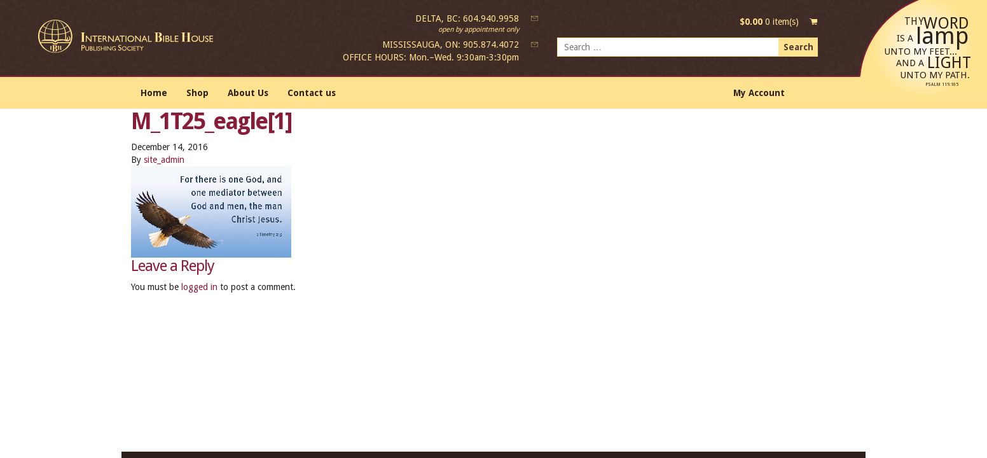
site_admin (164, 160)
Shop (197, 93)
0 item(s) (769, 22)
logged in (199, 287)
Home (154, 93)
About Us (248, 93)
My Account (759, 93)
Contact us (311, 93)
